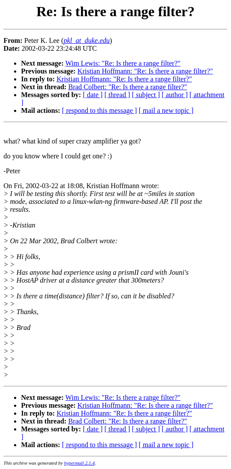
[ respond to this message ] (99, 110)
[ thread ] (117, 94)
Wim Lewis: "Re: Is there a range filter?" (123, 63)
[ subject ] (146, 94)
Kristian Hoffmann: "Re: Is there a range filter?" (145, 71)
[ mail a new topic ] (166, 110)
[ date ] (93, 94)
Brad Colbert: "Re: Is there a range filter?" (127, 87)
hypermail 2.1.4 (79, 463)
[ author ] (175, 94)
